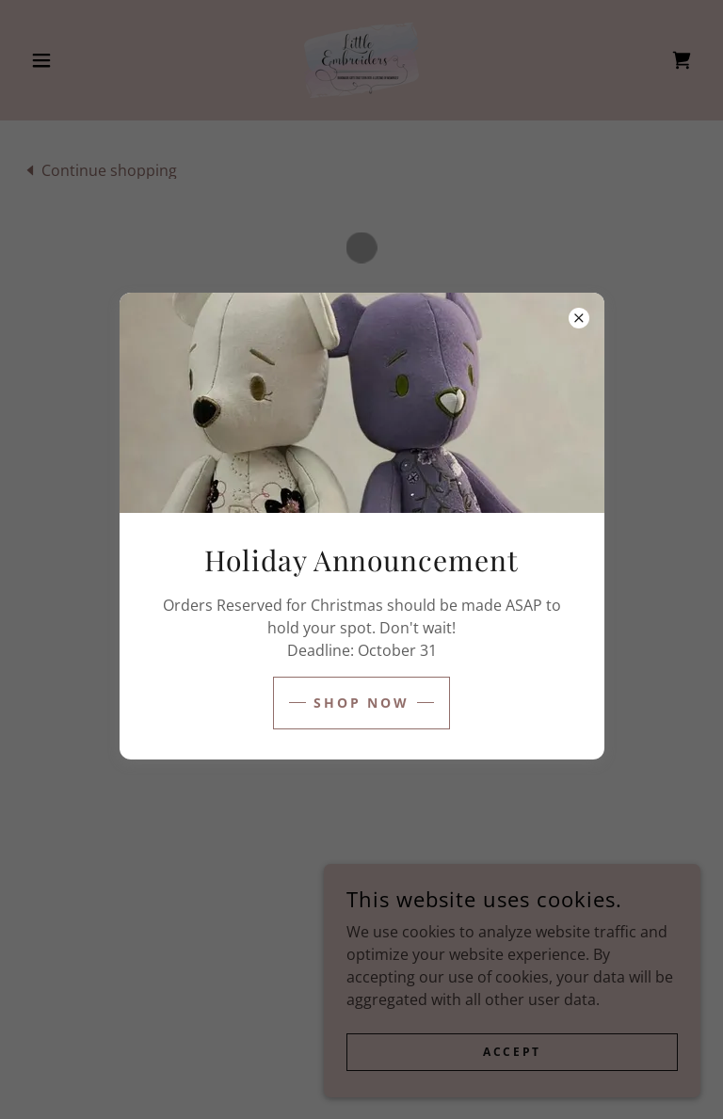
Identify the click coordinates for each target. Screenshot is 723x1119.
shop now (361, 702)
